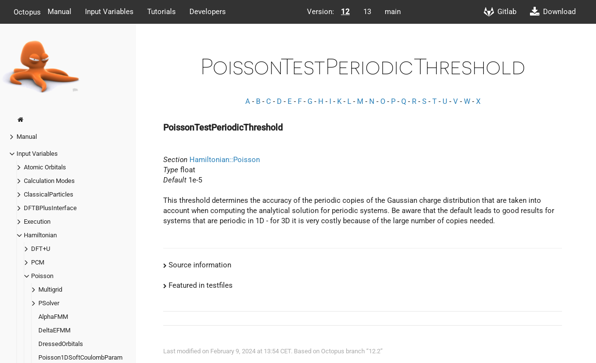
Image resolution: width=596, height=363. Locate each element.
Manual (59, 11)
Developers (207, 11)
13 (367, 11)
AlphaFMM (53, 316)
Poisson (42, 276)
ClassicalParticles (48, 194)
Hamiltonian (40, 235)
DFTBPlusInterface (50, 208)
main (393, 11)
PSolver (48, 303)
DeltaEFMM (54, 330)
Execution (37, 221)
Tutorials (161, 11)
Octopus (27, 11)
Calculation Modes (49, 180)
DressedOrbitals (60, 343)
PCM (37, 262)
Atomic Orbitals (45, 167)
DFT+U (40, 248)
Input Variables (109, 11)
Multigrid (50, 289)
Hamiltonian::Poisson (224, 159)
